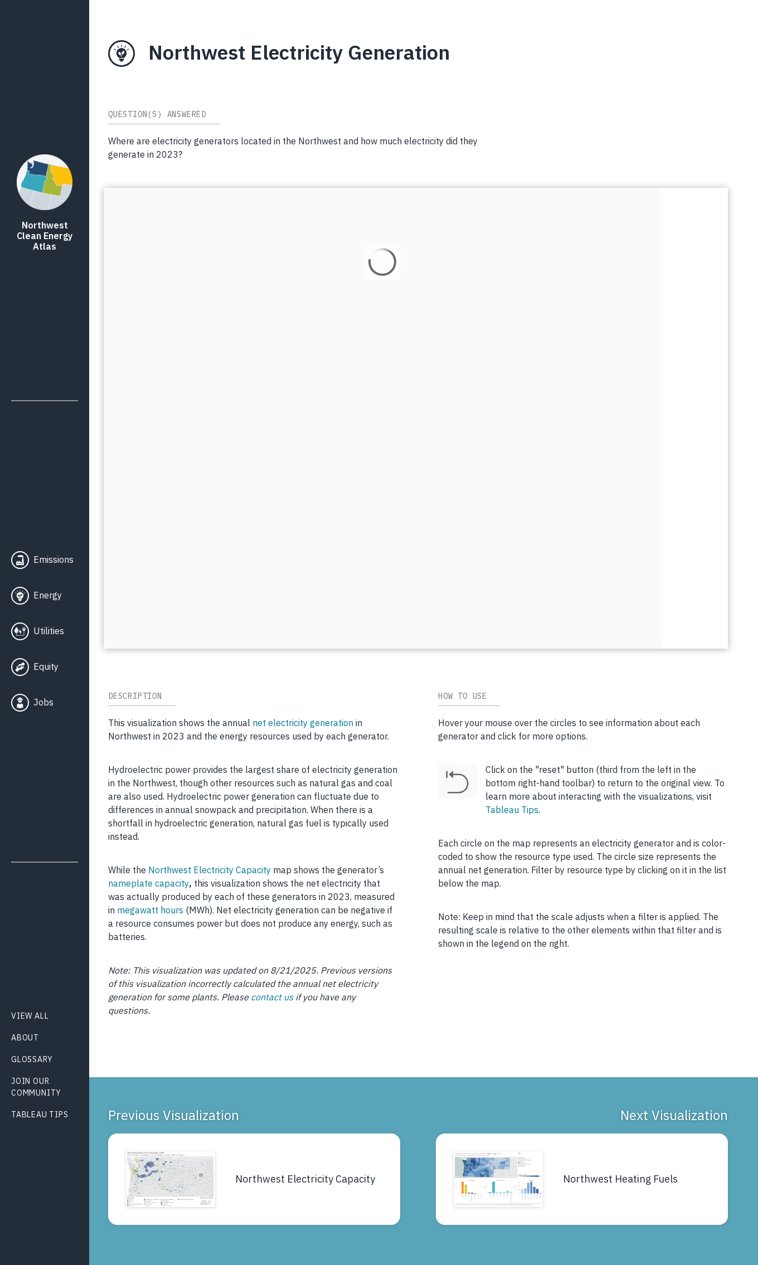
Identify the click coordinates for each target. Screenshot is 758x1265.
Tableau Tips (40, 1115)
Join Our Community (36, 1087)
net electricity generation (302, 722)
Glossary (31, 1059)
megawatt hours (150, 910)
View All (29, 1016)
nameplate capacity (148, 883)
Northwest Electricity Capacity (209, 869)
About (25, 1038)
